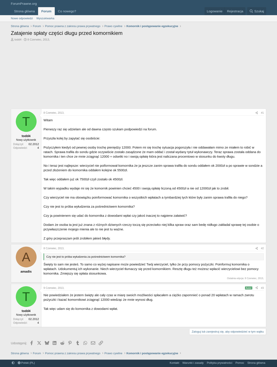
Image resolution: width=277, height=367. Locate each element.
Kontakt (174, 362)
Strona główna (24, 11)
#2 (262, 248)
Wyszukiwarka (45, 18)
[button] (80, 11)
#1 (262, 112)
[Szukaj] (256, 11)
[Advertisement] (138, 76)
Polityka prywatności (219, 362)
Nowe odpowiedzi (22, 18)
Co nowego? (67, 11)
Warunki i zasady (193, 362)
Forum (46, 11)
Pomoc (239, 362)
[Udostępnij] (256, 112)
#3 (262, 287)
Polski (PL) (26, 362)
